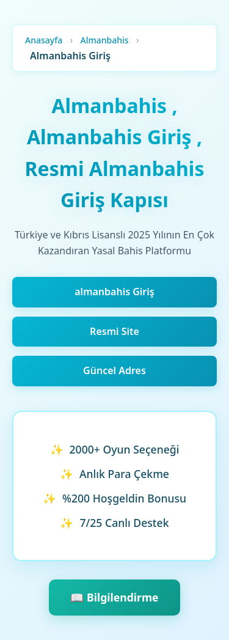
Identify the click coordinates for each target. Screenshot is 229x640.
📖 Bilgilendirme (114, 597)
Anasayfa (43, 40)
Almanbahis (104, 40)
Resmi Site (114, 331)
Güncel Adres (114, 370)
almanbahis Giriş (114, 291)
